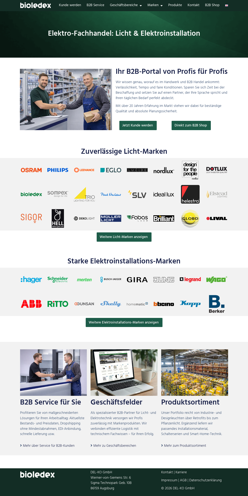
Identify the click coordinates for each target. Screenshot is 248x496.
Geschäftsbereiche (126, 6)
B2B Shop (212, 6)
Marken (155, 6)
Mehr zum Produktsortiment (185, 446)
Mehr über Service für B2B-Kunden (49, 446)
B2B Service (95, 6)
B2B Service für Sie (50, 403)
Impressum (169, 480)
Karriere (181, 473)
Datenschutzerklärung (205, 480)
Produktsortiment (190, 403)
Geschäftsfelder (116, 403)
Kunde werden (70, 6)
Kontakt (193, 6)
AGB (183, 480)
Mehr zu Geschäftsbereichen (114, 446)
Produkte (175, 6)
